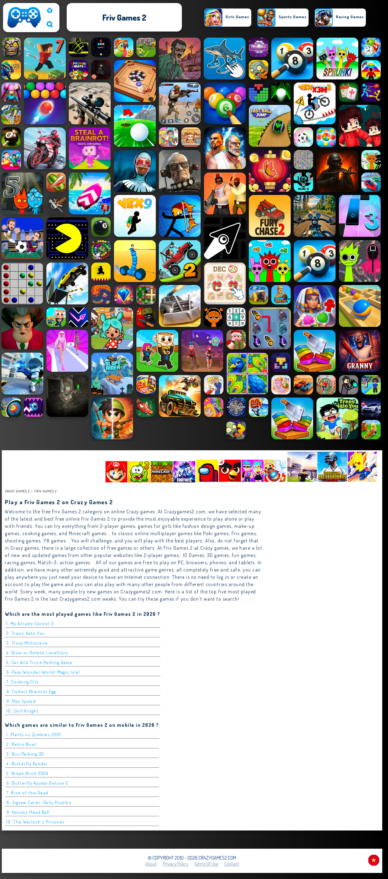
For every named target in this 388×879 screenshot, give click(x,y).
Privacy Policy (175, 864)
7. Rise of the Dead (27, 793)
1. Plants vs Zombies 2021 (33, 734)
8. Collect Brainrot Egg (31, 691)
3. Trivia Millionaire (27, 643)
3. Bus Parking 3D (25, 754)
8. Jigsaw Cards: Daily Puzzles (39, 802)
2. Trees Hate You (25, 633)
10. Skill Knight (22, 711)
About (151, 864)
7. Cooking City (22, 682)
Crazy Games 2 (17, 491)
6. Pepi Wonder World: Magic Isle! (43, 672)
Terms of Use (206, 864)
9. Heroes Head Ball (28, 812)
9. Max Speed (21, 701)
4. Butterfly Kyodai (26, 764)
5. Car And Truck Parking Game (39, 662)
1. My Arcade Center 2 (30, 623)
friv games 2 (45, 491)
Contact (231, 864)
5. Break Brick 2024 (27, 773)
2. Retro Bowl (21, 744)
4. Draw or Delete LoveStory (37, 653)
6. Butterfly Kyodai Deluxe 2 (37, 783)
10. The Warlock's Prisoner (35, 822)
